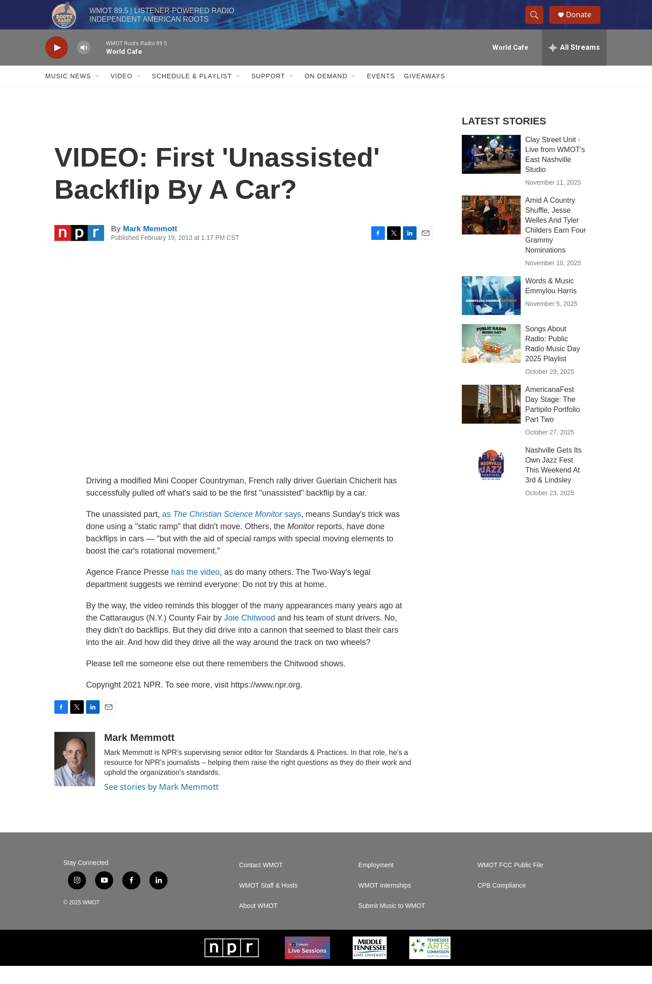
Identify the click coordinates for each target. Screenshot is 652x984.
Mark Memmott (150, 247)
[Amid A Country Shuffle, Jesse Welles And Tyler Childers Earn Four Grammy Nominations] (491, 233)
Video (121, 94)
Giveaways (424, 94)
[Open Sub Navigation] (97, 94)
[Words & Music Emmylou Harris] (491, 313)
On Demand (326, 94)
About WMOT (258, 924)
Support (268, 94)
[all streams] (574, 66)
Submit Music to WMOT (391, 924)
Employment (375, 883)
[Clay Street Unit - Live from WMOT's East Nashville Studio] (491, 172)
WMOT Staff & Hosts (268, 903)
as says (231, 532)
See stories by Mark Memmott (161, 804)
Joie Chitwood (249, 635)
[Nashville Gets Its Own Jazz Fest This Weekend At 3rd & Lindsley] (491, 482)
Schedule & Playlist (192, 94)
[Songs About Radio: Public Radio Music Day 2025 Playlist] (491, 361)
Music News (68, 94)
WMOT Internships (384, 903)
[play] (56, 66)
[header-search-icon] (538, 24)
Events (381, 94)
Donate (584, 24)
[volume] (83, 66)
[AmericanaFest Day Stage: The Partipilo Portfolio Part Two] (491, 422)
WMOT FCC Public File (510, 883)
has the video (195, 590)
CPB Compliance (502, 903)
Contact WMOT (261, 883)
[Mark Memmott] (74, 777)
